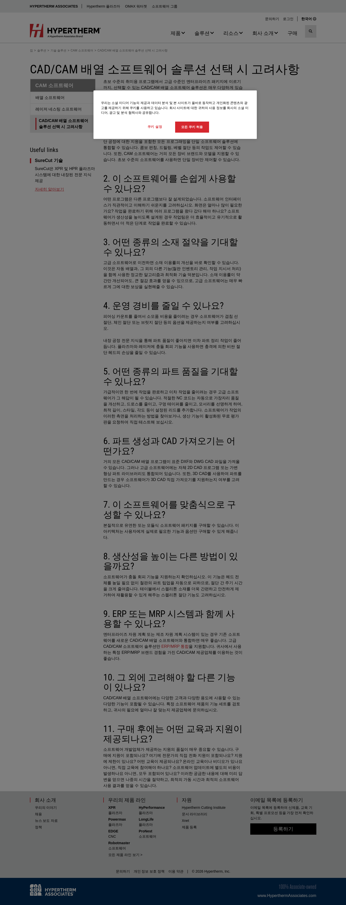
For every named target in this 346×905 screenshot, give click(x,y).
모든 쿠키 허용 (192, 127)
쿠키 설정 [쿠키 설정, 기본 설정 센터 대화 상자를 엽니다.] (154, 127)
